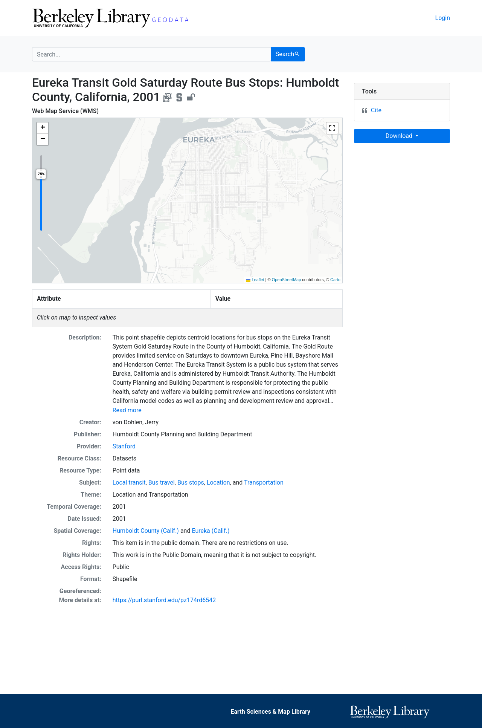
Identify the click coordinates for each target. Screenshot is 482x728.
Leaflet (255, 279)
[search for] (151, 54)
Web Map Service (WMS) (65, 111)
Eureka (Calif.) (210, 530)
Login (442, 17)
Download (400, 135)
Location (218, 482)
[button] (42, 128)
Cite (376, 110)
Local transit (129, 482)
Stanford (124, 446)
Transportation (264, 482)
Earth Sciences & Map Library (270, 711)
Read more (127, 410)
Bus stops (190, 482)
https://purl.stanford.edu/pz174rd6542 (164, 600)
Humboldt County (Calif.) (146, 530)
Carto (335, 279)
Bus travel (161, 482)
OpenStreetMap (286, 279)
